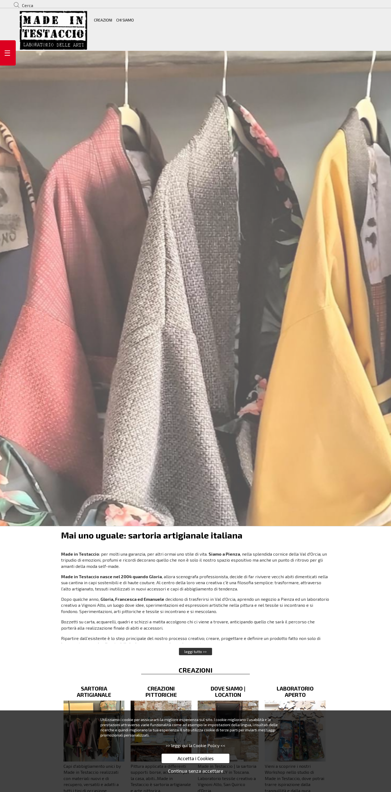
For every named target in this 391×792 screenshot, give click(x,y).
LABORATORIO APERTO (295, 691)
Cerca (27, 5)
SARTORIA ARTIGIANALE (94, 691)
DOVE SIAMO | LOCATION (228, 691)
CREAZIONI (103, 20)
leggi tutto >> (195, 651)
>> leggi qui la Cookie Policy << (195, 745)
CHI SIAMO (125, 20)
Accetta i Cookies (196, 758)
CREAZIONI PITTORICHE (161, 691)
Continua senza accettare (195, 771)
